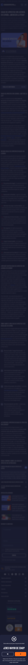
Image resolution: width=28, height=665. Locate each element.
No (7, 654)
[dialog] (14, 332)
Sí (20, 654)
